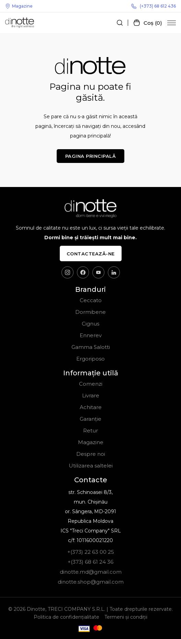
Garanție (90, 419)
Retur (90, 430)
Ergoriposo (90, 358)
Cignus (90, 323)
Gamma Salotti (90, 347)
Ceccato (91, 300)
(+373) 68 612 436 (154, 6)
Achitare (91, 407)
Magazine (19, 6)
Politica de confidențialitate (66, 617)
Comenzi (90, 384)
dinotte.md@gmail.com (91, 572)
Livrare (90, 395)
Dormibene (90, 312)
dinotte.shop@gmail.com (91, 582)
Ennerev (91, 335)
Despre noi (90, 454)
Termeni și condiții (125, 617)
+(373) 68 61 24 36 (90, 562)
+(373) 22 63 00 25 (90, 552)
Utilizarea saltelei (91, 465)
